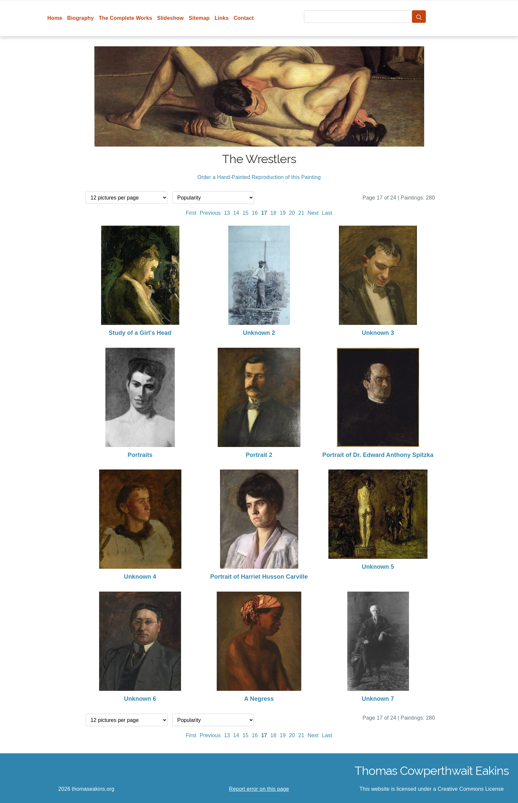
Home (54, 18)
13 (227, 213)
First (191, 213)
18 (274, 213)
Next (313, 213)
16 (255, 213)
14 (236, 213)
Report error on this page (259, 789)
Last (327, 213)
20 (292, 213)
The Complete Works (125, 18)
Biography (80, 18)
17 (264, 213)
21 (301, 213)
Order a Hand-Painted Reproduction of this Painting (259, 177)
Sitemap (199, 18)
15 (245, 213)
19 (283, 213)
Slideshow (170, 18)
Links (222, 18)
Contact (244, 18)
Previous (210, 213)
